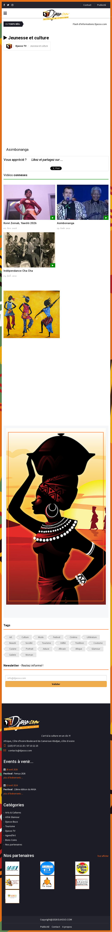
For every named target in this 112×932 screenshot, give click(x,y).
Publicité (101, 5)
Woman (29, 654)
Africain (62, 648)
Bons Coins (11, 840)
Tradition (79, 643)
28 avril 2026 (12, 769)
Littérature (92, 637)
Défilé (63, 643)
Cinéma (73, 637)
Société (28, 643)
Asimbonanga (65, 223)
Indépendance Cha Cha (18, 270)
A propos (67, 926)
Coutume (98, 643)
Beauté (12, 643)
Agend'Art (10, 835)
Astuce (46, 648)
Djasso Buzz (11, 821)
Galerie (12, 654)
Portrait (29, 648)
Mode (40, 637)
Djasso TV (20, 45)
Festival (56, 637)
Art (10, 637)
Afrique (78, 648)
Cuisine (12, 648)
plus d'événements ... (13, 777)
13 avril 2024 (12, 785)
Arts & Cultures (13, 812)
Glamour (96, 648)
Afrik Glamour (12, 817)
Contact (87, 5)
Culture (25, 637)
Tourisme (46, 643)
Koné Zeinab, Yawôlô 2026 (20, 223)
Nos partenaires (13, 844)
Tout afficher (102, 856)
